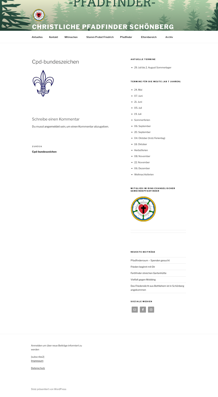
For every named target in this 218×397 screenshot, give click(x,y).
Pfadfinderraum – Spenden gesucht (150, 260)
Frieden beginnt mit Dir (143, 266)
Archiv (170, 37)
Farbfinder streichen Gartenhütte (148, 273)
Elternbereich (150, 37)
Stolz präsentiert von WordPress (48, 389)
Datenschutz (38, 368)
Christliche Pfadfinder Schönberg (103, 27)
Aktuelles (37, 37)
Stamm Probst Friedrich (100, 37)
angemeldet (52, 126)
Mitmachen (73, 37)
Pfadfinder (127, 37)
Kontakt (53, 37)
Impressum (37, 360)
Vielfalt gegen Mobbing (143, 279)
